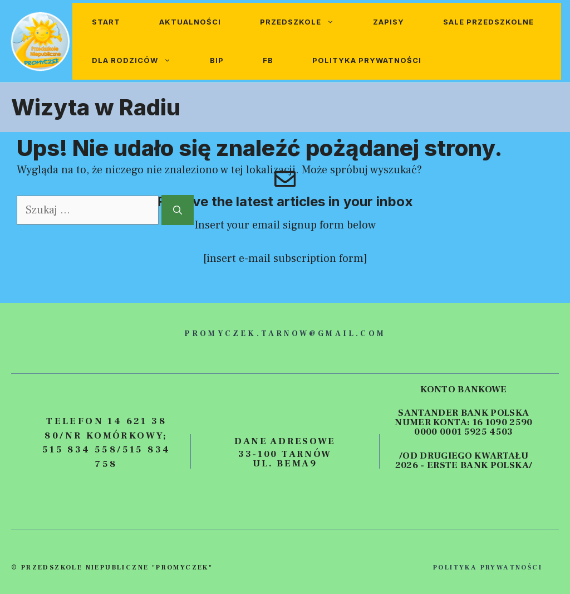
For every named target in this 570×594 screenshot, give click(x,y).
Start (106, 21)
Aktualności (190, 21)
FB (268, 60)
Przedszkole (306, 22)
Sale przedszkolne (488, 21)
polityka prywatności (487, 567)
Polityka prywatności (366, 60)
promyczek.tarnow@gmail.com (285, 334)
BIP (217, 60)
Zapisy (388, 21)
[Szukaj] (177, 210)
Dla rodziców (141, 60)
